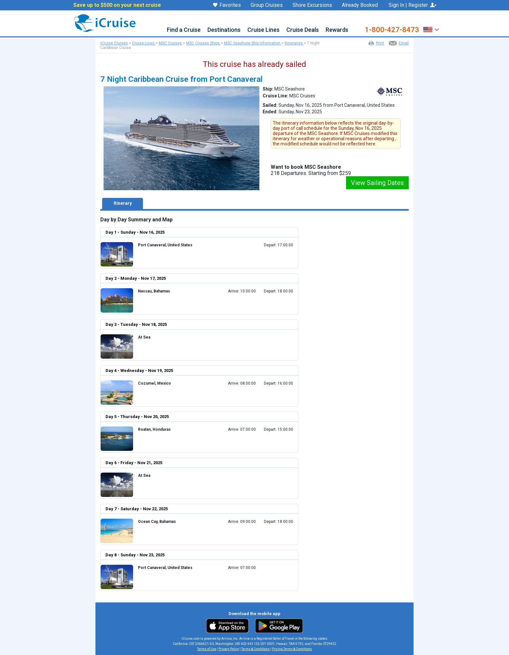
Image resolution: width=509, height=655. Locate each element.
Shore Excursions (312, 5)
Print (380, 43)
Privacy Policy (228, 649)
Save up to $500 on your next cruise (117, 5)
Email (404, 43)
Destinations (224, 30)
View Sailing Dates (377, 183)
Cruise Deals (302, 30)
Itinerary (123, 203)
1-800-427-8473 (392, 29)
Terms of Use (206, 649)
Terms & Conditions (255, 649)
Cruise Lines (263, 30)
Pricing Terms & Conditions (292, 649)
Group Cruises (267, 5)
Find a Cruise (184, 30)
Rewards (337, 30)
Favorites (227, 5)
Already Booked (360, 5)
